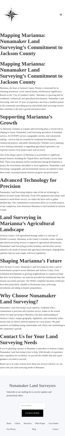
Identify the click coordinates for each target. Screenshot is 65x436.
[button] (61, 15)
